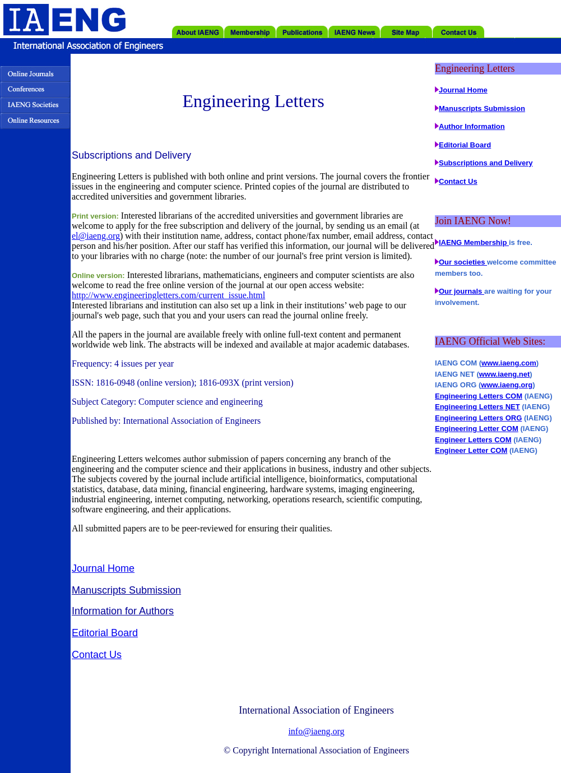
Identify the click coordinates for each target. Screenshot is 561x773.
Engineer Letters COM (473, 440)
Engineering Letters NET (477, 406)
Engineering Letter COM (476, 428)
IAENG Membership (474, 242)
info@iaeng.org (316, 731)
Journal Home (103, 568)
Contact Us (97, 654)
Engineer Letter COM (471, 450)
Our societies (463, 262)
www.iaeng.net (504, 374)
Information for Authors (123, 611)
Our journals (461, 291)
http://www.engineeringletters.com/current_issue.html (168, 295)
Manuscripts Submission (126, 590)
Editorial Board (105, 632)
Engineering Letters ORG (478, 418)
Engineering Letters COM (478, 396)
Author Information (472, 126)
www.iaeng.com (508, 363)
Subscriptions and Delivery (486, 163)
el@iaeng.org (96, 235)
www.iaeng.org (506, 385)
